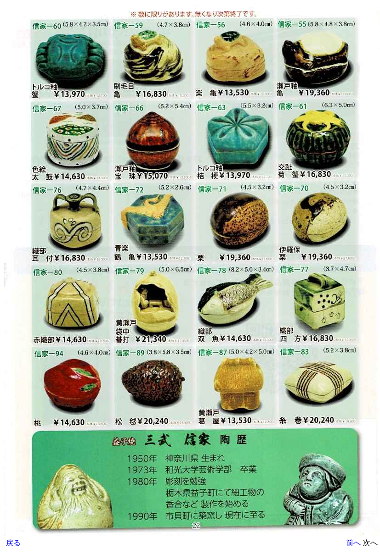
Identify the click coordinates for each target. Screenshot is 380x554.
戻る (13, 543)
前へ (353, 543)
